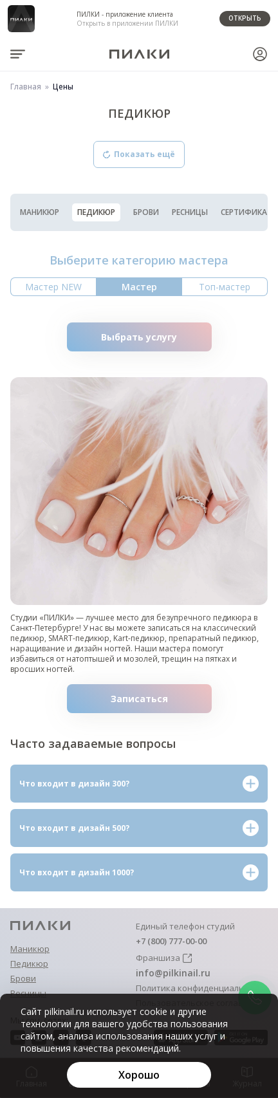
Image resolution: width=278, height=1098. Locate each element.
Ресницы (190, 212)
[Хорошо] (139, 1075)
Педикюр (96, 212)
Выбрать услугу (156, 336)
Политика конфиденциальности (202, 988)
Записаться (161, 698)
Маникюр (39, 212)
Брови (146, 212)
